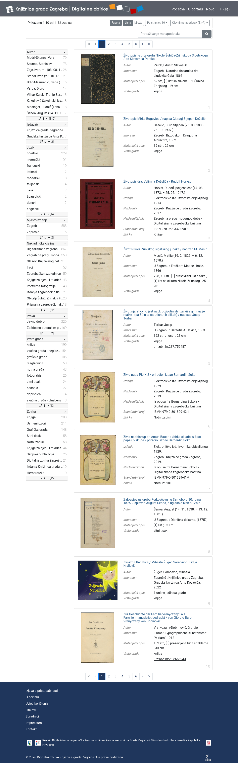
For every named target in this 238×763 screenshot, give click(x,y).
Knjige (158, 234)
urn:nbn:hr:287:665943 (170, 659)
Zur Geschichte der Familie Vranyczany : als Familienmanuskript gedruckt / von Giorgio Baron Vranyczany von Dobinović (158, 617)
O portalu (195, 9)
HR (224, 9)
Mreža (138, 22)
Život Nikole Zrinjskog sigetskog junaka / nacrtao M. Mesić (165, 249)
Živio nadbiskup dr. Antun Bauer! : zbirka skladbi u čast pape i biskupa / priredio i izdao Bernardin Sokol (162, 438)
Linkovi (31, 710)
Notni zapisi (162, 417)
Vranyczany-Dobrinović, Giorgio (176, 628)
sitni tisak (160, 531)
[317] (46, 118)
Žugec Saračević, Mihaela (172, 572)
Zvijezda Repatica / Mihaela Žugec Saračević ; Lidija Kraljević (160, 564)
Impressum (34, 723)
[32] (46, 310)
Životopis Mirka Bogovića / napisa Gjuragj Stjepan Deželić (164, 119)
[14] (46, 214)
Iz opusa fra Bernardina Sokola (175, 401)
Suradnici (32, 716)
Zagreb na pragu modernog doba (177, 218)
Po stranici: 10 (156, 22)
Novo (210, 9)
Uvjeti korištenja (37, 703)
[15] (46, 478)
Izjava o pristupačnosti (42, 691)
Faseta (115, 22)
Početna (178, 9)
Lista (128, 22)
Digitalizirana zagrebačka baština (177, 223)
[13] (46, 405)
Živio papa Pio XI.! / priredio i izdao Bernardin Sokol (160, 375)
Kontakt (31, 729)
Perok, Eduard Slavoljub (170, 65)
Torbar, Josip (163, 325)
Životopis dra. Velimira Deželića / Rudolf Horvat (157, 181)
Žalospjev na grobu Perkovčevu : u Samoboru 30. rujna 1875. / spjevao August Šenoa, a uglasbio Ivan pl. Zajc (162, 501)
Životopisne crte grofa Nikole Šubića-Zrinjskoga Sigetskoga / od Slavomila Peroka (166, 57)
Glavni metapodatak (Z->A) (188, 22)
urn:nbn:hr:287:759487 (170, 347)
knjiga (158, 91)
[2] (47, 141)
